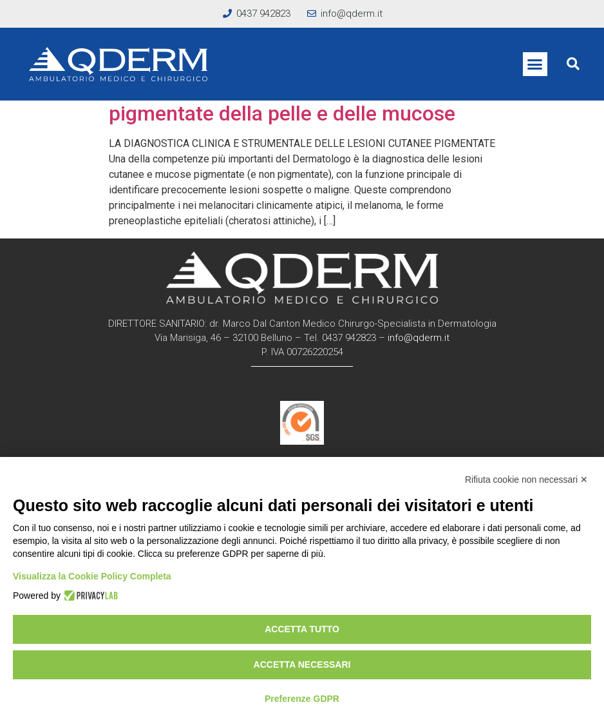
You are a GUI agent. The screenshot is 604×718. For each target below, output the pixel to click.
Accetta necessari (302, 664)
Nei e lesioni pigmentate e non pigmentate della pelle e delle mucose (282, 100)
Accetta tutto (302, 629)
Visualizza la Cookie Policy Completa (92, 576)
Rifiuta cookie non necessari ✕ (526, 479)
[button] (535, 64)
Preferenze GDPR (302, 699)
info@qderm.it (418, 338)
